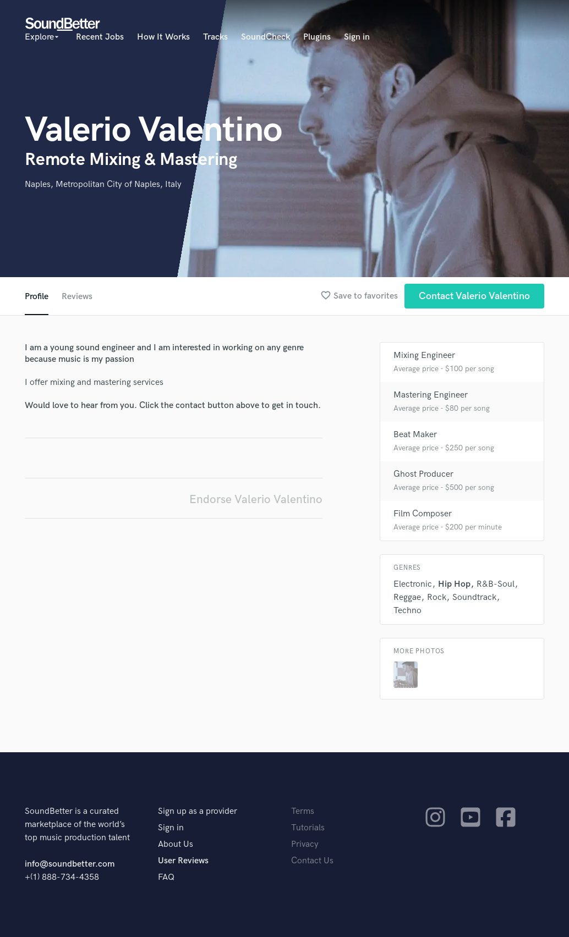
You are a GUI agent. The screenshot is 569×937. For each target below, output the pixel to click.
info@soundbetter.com (69, 864)
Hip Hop (454, 584)
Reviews (77, 296)
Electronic (412, 584)
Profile (36, 296)
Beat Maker (415, 434)
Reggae (407, 597)
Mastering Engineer (430, 395)
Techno (407, 610)
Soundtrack (474, 597)
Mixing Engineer (424, 355)
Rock (436, 597)
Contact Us (312, 861)
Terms (302, 811)
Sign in (357, 37)
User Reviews (183, 861)
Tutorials (308, 828)
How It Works (163, 37)
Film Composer (422, 514)
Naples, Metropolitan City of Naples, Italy (103, 184)
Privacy (305, 844)
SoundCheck (265, 37)
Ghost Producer (423, 474)
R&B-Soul (496, 584)
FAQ (166, 877)
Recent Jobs (100, 37)
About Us (175, 844)
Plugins (317, 37)
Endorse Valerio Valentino (255, 499)
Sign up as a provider (197, 811)
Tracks (215, 37)
